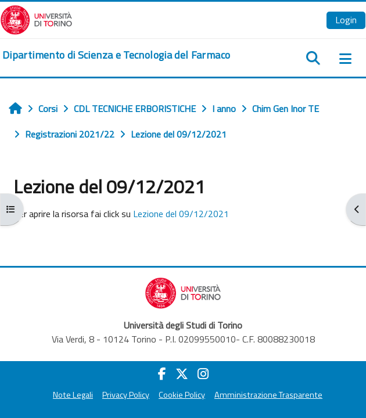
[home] (116, 55)
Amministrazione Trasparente (268, 394)
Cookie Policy (182, 394)
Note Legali (73, 394)
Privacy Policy (125, 394)
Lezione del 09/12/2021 (181, 214)
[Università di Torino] (36, 19)
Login (346, 20)
